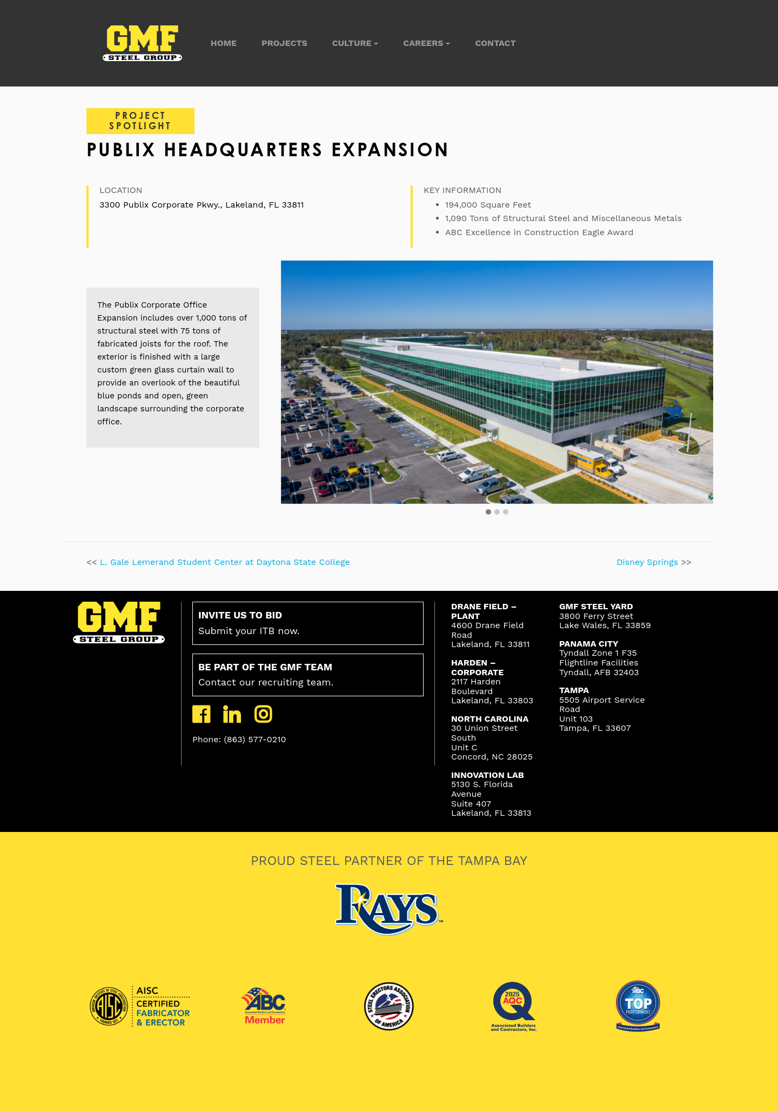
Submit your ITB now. (248, 622)
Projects (284, 43)
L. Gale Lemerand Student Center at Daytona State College (225, 562)
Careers (423, 43)
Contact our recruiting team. (265, 674)
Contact (495, 43)
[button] (488, 512)
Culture (352, 43)
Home (224, 43)
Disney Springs (648, 562)
